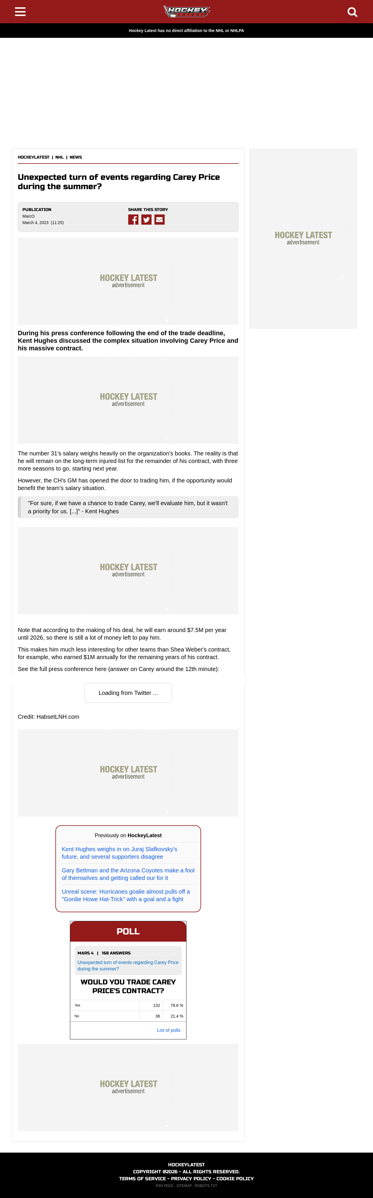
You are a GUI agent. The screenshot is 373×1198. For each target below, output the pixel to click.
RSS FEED (164, 1186)
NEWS (76, 157)
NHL (59, 157)
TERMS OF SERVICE (142, 1178)
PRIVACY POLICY (191, 1178)
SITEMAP (183, 1186)
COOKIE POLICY (235, 1178)
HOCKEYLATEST (34, 157)
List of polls (168, 1030)
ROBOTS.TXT (206, 1186)
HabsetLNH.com (57, 717)
